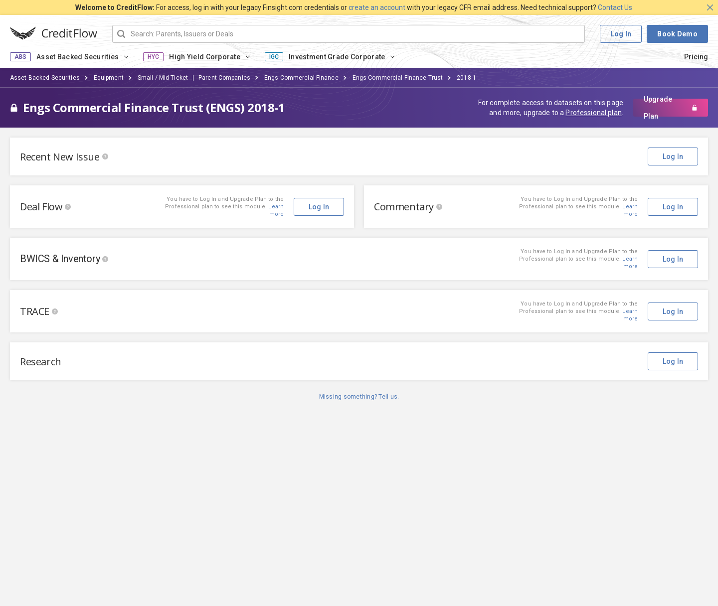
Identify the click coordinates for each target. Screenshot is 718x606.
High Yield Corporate (204, 57)
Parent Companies (224, 77)
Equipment (109, 77)
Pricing (696, 57)
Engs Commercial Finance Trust (398, 77)
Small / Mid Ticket (163, 77)
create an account (377, 7)
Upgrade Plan (671, 108)
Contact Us (615, 7)
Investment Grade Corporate (337, 57)
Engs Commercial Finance (301, 77)
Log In (621, 34)
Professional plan (593, 113)
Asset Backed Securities (77, 57)
